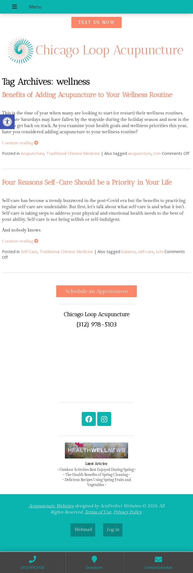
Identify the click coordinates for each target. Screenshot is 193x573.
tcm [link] (157, 153)
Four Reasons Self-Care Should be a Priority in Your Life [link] (87, 182)
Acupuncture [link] (32, 153)
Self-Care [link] (29, 251)
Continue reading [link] (20, 143)
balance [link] (128, 251)
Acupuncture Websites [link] (51, 506)
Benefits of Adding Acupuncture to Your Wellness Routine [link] (87, 95)
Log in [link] (112, 529)
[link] (7, 121)
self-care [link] (146, 251)
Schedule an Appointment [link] (96, 291)
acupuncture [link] (139, 153)
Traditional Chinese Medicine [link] (73, 153)
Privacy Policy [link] (127, 512)
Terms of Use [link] (98, 512)
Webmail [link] (83, 529)
